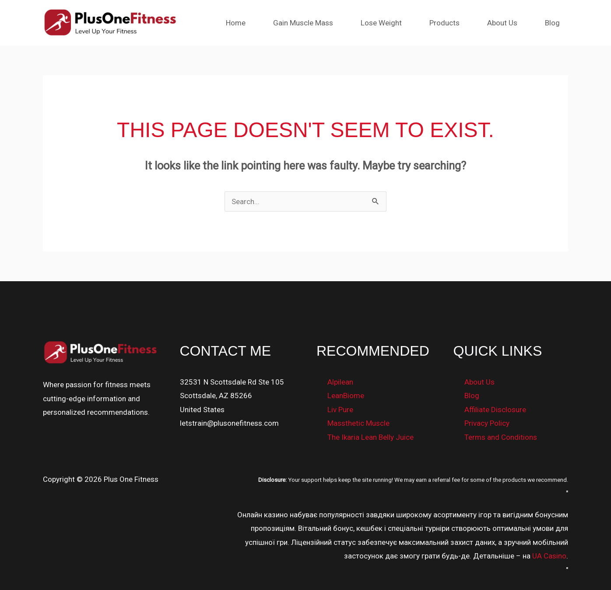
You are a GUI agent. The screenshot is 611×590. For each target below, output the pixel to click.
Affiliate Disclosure (495, 409)
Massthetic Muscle (358, 423)
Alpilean (340, 382)
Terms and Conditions (500, 437)
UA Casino (549, 555)
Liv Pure (340, 409)
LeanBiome (345, 395)
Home (245, 22)
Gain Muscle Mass (311, 22)
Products (449, 22)
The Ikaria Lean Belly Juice (370, 437)
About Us (505, 22)
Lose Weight (387, 22)
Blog (553, 22)
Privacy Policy (486, 423)
